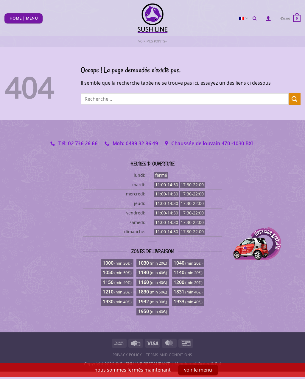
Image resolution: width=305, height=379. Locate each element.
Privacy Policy (127, 354)
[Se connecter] (268, 18)
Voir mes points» (152, 41)
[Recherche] (254, 18)
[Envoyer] (295, 99)
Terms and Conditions (169, 354)
